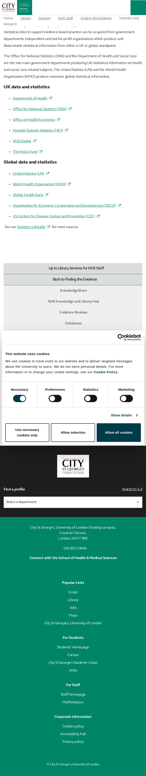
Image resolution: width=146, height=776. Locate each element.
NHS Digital (22, 141)
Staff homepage (73, 694)
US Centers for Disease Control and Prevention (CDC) (54, 216)
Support (44, 18)
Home (8, 18)
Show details (121, 415)
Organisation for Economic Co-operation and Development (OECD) (64, 206)
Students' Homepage (73, 647)
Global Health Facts (28, 195)
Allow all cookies (119, 432)
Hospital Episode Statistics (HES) (38, 130)
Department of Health (30, 98)
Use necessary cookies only (27, 432)
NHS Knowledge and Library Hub (94, 301)
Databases (102, 323)
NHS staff (65, 18)
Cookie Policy (106, 372)
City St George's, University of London (73, 623)
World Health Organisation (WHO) (39, 184)
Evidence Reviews (100, 312)
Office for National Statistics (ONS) (40, 109)
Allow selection (73, 432)
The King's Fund (25, 152)
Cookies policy (73, 726)
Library (25, 18)
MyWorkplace (73, 702)
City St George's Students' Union (73, 663)
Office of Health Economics (34, 120)
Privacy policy (73, 742)
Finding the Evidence (96, 18)
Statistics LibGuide (31, 227)
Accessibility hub (73, 734)
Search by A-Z (132, 489)
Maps (73, 615)
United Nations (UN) (28, 174)
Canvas (73, 655)
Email (73, 592)
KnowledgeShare (100, 291)
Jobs (73, 608)
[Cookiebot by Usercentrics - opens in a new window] (121, 337)
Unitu (73, 670)
